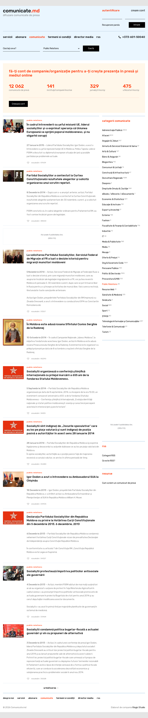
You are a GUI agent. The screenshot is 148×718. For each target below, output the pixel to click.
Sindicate (106, 300)
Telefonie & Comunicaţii (113, 326)
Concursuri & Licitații (112, 167)
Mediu (105, 247)
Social (105, 305)
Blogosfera (107, 162)
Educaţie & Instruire (111, 204)
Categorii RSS (108, 455)
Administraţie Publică (112, 130)
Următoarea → (51, 688)
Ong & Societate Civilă (112, 263)
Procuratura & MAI (110, 279)
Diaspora (106, 183)
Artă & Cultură (109, 151)
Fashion (106, 220)
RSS (98, 37)
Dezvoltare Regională (112, 178)
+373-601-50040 (133, 37)
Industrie (106, 231)
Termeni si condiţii (59, 37)
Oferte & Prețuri (109, 257)
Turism (105, 332)
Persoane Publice (110, 268)
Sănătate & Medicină (112, 295)
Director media (83, 37)
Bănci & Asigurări (110, 157)
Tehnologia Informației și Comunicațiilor (120, 321)
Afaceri (105, 135)
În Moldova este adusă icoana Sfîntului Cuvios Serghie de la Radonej (62, 326)
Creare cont (138, 10)
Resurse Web (108, 289)
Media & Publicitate (111, 242)
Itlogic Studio (138, 707)
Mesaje (105, 252)
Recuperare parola (111, 25)
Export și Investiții (110, 210)
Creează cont (18, 104)
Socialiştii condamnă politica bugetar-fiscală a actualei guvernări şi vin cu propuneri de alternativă (63, 631)
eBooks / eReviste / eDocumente (118, 194)
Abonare (20, 37)
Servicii (7, 37)
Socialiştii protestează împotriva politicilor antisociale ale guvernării (62, 573)
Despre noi (8, 698)
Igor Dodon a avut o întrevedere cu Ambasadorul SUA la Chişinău (63, 478)
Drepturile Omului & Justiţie (115, 188)
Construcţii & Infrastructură (115, 173)
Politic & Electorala (111, 273)
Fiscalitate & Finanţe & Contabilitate (119, 226)
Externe (106, 215)
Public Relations (34, 120)
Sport (105, 311)
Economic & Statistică (113, 199)
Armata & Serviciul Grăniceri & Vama (119, 146)
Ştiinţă (105, 316)
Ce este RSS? (108, 460)
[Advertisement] (120, 361)
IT (103, 236)
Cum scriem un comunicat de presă (119, 483)
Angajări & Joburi (110, 141)
